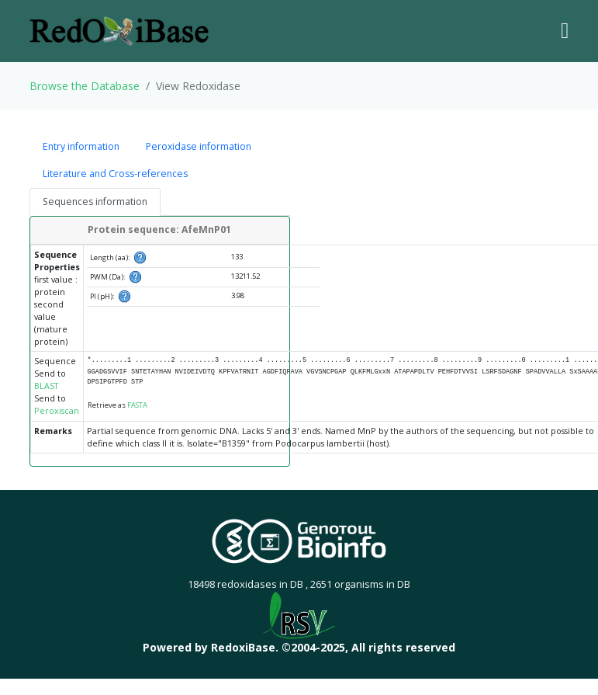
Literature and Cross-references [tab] (115, 173)
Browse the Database (84, 85)
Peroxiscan (56, 410)
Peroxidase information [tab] (198, 146)
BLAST (46, 386)
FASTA (137, 405)
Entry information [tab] (81, 146)
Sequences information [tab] (95, 201)
